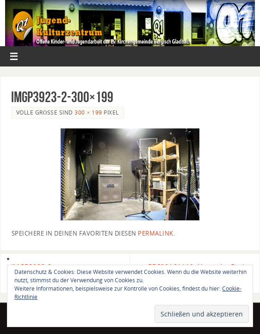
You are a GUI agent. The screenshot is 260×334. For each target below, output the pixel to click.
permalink (155, 233)
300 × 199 (88, 112)
